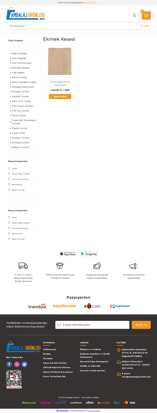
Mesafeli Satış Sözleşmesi (94, 361)
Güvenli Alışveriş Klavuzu (56, 367)
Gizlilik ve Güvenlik (90, 366)
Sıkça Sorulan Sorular (55, 363)
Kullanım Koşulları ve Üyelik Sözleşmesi (95, 355)
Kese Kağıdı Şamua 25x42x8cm (60, 83)
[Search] (78, 26)
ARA (144, 25)
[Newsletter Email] (92, 325)
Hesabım (48, 358)
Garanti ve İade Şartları (92, 370)
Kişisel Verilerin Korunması (58, 372)
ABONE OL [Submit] (141, 324)
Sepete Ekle (60, 96)
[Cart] (146, 15)
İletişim (47, 354)
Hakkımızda (49, 349)
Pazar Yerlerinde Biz (54, 376)
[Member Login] (134, 15)
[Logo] (25, 13)
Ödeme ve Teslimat (90, 349)
